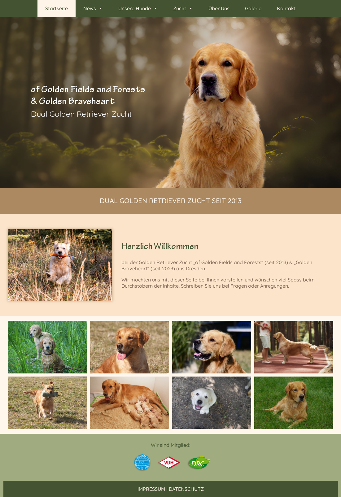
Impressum (151, 489)
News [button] (93, 8)
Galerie (253, 8)
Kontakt (286, 8)
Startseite (56, 8)
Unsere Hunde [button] (138, 8)
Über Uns (219, 8)
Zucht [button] (183, 8)
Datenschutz (186, 489)
